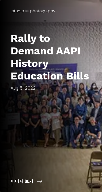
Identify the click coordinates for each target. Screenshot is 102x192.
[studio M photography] (34, 10)
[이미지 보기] (51, 181)
